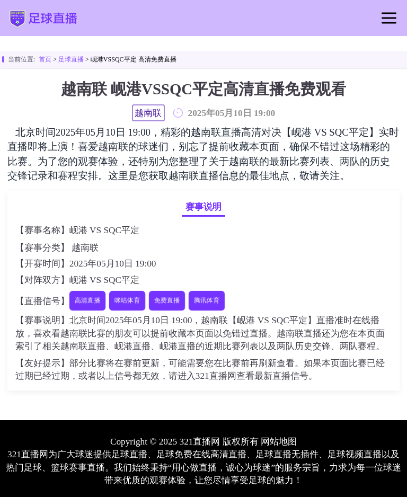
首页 (45, 59)
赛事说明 (203, 207)
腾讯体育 (207, 300)
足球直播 (71, 59)
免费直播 (167, 300)
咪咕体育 (127, 300)
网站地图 (279, 442)
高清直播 (87, 300)
